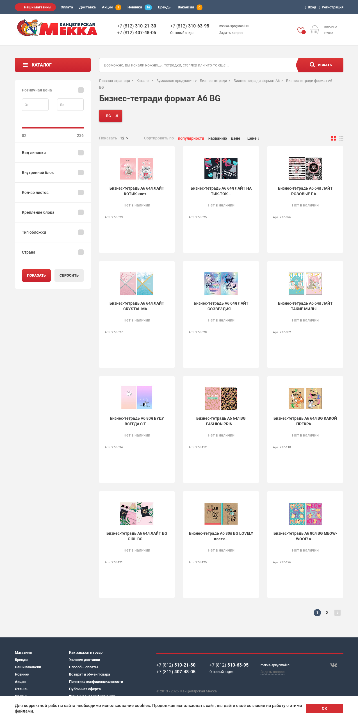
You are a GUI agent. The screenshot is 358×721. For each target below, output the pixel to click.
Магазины (23, 652)
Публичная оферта (85, 689)
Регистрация (331, 7)
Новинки (139, 7)
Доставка (87, 7)
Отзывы (22, 689)
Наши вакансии (28, 667)
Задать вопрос (231, 33)
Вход (311, 7)
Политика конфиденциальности (96, 681)
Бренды (165, 7)
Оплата (67, 7)
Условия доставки (84, 660)
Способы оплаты (83, 667)
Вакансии (190, 7)
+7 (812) (136, 26)
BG (113, 116)
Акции (111, 7)
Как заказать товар (85, 652)
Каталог (42, 65)
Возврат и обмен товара (89, 674)
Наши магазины (37, 7)
